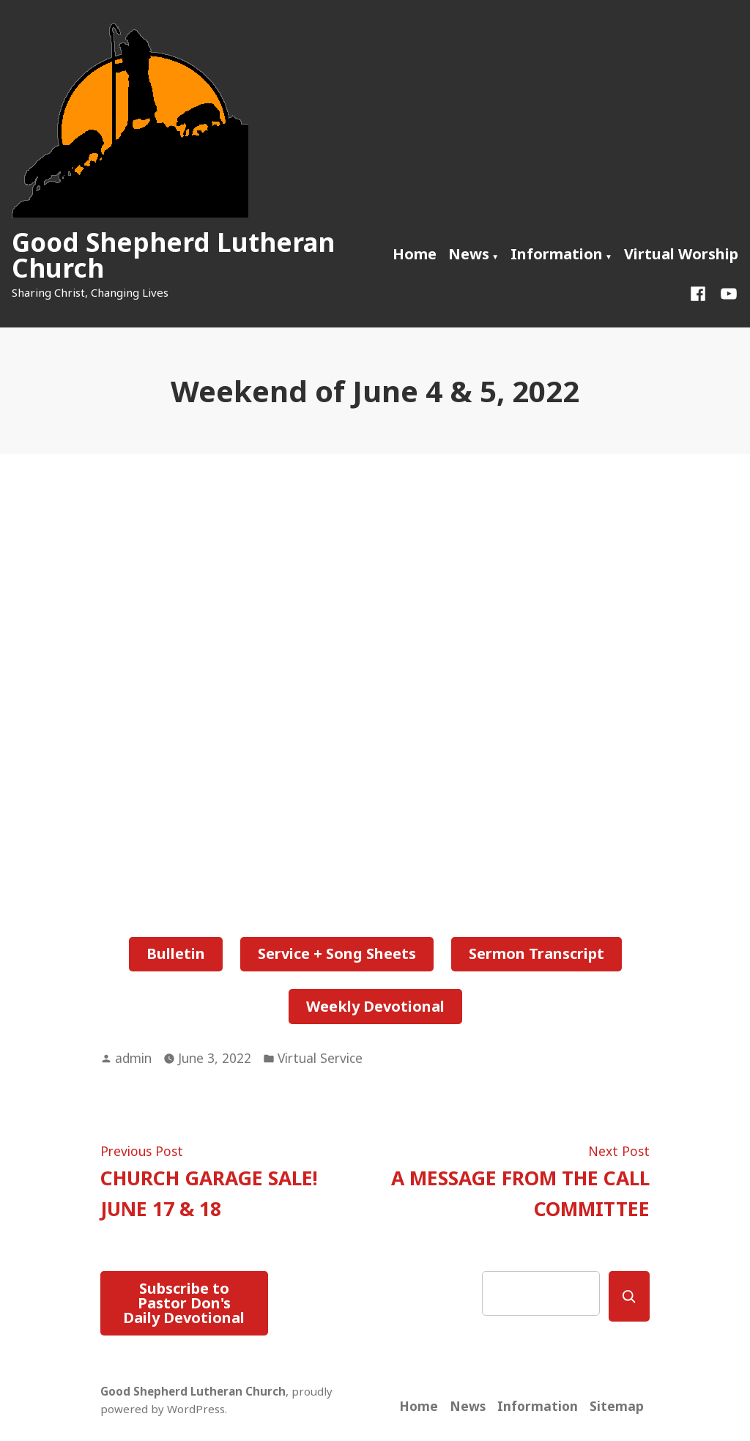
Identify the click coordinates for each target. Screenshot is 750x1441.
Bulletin (175, 953)
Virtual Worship (681, 254)
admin (133, 1058)
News (468, 254)
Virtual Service (320, 1058)
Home (415, 254)
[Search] (629, 1296)
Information (556, 254)
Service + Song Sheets (337, 953)
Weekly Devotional (375, 1006)
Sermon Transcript (536, 953)
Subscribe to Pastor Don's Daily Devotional (184, 1302)
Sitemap (617, 1406)
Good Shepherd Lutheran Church (173, 255)
